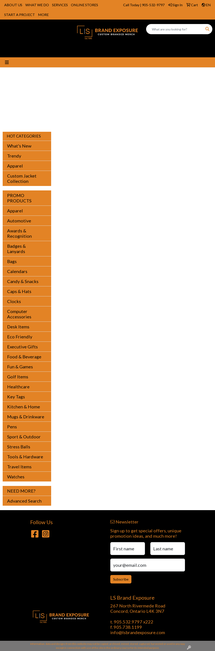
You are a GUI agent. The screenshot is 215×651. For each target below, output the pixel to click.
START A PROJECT (19, 14)
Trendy (14, 155)
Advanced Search (24, 500)
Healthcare (18, 386)
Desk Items (18, 326)
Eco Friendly (19, 336)
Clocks (14, 301)
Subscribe (121, 579)
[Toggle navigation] (7, 62)
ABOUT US (13, 5)
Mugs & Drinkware (25, 416)
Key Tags (16, 396)
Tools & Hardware (25, 456)
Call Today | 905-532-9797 (144, 5)
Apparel (15, 165)
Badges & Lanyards (16, 248)
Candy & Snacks (22, 281)
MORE (43, 14)
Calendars (17, 271)
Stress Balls (18, 446)
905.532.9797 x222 (133, 621)
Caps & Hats (19, 291)
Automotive (19, 220)
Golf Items (17, 376)
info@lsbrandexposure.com (137, 632)
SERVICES (60, 5)
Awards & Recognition (19, 233)
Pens (12, 426)
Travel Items (19, 466)
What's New (19, 145)
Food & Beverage (24, 356)
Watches (15, 476)
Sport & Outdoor (24, 436)
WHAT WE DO (37, 5)
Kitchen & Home (23, 406)
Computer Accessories (19, 314)
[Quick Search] (174, 29)
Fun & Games (20, 366)
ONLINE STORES (84, 5)
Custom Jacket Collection (21, 178)
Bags (12, 261)
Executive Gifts (22, 346)
